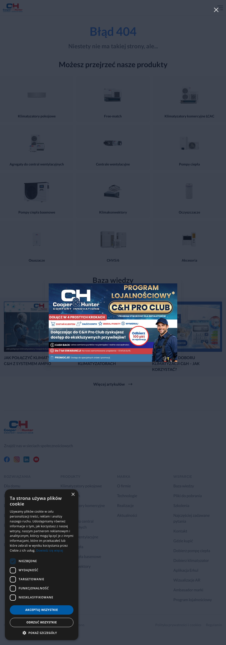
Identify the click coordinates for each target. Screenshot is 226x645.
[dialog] (41, 564)
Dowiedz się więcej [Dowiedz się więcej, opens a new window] (49, 550)
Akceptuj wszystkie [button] (41, 610)
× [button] (73, 494)
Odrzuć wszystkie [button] (41, 622)
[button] (41, 632)
